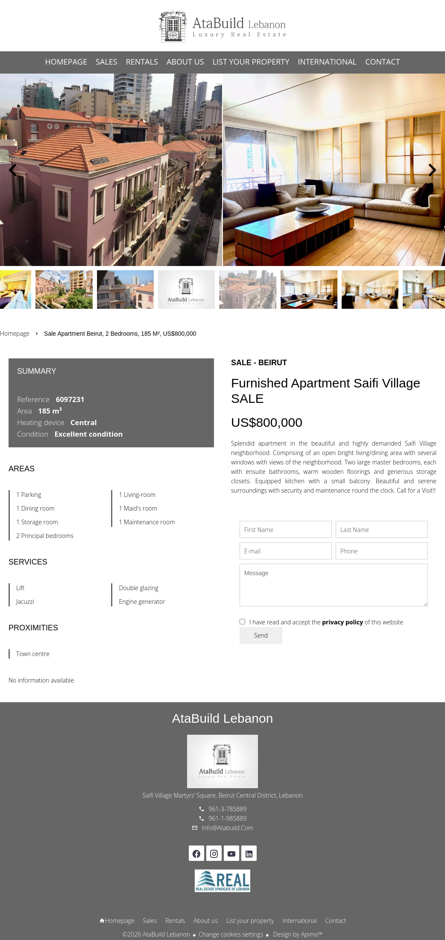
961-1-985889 (228, 818)
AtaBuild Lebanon (222, 718)
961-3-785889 (228, 809)
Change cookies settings (231, 934)
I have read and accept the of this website (326, 622)
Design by (297, 934)
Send (261, 635)
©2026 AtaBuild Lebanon (156, 934)
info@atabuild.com (228, 828)
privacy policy (342, 622)
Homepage (222, 25)
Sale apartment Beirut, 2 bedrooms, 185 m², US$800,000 (120, 333)
